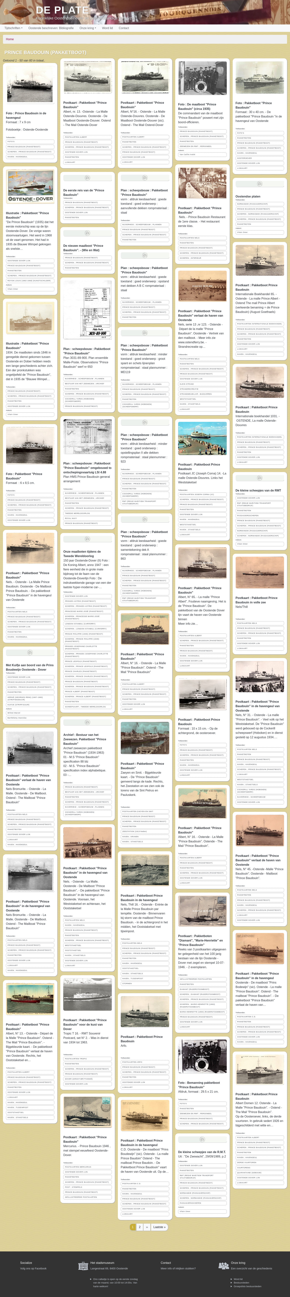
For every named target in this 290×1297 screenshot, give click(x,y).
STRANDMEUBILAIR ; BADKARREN (196, 394)
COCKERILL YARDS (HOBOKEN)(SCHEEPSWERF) (79, 400)
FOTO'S (11, 141)
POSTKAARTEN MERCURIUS (78, 1167)
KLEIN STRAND (187, 384)
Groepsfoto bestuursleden (248, 1286)
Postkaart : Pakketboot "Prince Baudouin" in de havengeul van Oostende (28, 906)
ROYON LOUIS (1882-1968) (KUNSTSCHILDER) (29, 281)
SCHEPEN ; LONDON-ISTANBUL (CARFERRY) (86, 629)
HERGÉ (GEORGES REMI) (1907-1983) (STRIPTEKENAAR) (25, 698)
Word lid (107, 28)
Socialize (26, 1262)
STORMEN (127, 983)
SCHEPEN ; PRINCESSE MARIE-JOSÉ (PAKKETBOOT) (82, 617)
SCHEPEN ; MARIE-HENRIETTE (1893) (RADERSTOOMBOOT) (197, 1005)
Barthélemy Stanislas (17, 718)
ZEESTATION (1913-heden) (134, 831)
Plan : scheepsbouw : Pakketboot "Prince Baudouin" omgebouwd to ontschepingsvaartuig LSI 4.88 (87, 468)
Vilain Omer (13, 289)
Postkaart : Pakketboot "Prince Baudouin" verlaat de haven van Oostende (28, 780)
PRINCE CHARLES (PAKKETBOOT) (81, 671)
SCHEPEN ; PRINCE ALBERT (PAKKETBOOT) (85, 697)
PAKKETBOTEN (14, 271)
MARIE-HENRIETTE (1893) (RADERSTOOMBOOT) (202, 1012)
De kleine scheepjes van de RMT (258, 490)
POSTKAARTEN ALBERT (19, 1072)
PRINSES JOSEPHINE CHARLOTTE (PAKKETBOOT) (81, 647)
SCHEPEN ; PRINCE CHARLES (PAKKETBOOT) (86, 676)
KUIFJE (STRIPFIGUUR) (18, 705)
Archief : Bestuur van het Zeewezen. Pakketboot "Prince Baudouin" (84, 739)
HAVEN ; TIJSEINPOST (18, 1107)
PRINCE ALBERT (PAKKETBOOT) (80, 691)
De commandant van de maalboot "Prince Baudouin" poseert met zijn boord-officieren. (201, 118)
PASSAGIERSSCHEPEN (190, 1203)
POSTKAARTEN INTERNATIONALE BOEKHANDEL (259, 324)
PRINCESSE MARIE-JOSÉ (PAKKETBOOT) (84, 611)
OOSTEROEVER (244, 158)
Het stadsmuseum (102, 1262)
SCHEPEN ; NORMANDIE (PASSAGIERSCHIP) (200, 1198)
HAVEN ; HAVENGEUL (18, 157)
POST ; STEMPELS (73, 1187)
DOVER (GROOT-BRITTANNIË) (79, 1079)
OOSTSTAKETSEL (16, 1112)
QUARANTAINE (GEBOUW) (249, 1173)
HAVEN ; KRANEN (130, 837)
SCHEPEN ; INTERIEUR (190, 258)
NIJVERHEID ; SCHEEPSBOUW (251, 797)
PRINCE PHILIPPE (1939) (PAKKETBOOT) (84, 634)
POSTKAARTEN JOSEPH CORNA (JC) (197, 494)
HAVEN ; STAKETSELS (18, 1117)
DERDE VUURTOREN (247, 1162)
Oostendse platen (248, 196)
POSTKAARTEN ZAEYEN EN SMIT (137, 811)
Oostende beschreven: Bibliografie (51, 28)
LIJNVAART (13, 840)
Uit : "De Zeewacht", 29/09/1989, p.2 (202, 1156)
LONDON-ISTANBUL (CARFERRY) (80, 624)
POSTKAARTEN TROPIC (76, 1059)
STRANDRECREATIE (189, 389)
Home (10, 39)
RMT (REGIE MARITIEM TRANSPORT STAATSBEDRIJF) (139, 502)
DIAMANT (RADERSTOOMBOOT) (194, 989)
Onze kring (87, 28)
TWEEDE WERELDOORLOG (77, 513)
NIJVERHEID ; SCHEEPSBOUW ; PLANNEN (84, 379)
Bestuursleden (241, 1282)
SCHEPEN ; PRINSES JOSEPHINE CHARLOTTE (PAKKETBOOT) (86, 655)
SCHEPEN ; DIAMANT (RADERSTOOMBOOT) (200, 994)
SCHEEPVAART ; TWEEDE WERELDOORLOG (85, 707)
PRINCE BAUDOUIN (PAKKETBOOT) (24, 147)
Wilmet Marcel (14, 713)
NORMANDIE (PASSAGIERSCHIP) (195, 1193)
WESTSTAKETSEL (73, 945)
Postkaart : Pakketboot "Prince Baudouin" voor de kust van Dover (85, 1025)
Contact (124, 28)
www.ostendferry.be (191, 342)
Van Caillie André (187, 154)
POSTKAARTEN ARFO (132, 1062)
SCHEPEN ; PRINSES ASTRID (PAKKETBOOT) (86, 606)
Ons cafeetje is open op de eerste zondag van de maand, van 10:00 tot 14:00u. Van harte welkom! (115, 1283)
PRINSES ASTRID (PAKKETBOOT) (80, 601)
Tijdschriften (12, 28)
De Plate (62, 10)
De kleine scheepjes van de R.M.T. (202, 1152)
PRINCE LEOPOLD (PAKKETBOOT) (81, 661)
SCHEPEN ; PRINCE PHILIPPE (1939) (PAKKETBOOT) (82, 640)
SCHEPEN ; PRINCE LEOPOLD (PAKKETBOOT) (86, 666)
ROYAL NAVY (71, 518)
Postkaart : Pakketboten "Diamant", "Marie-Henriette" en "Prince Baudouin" (200, 940)
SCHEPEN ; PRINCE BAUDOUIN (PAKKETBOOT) (29, 152)
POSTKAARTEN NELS (17, 612)
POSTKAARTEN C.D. (131, 1184)
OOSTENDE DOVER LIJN (19, 261)
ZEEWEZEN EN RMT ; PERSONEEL (196, 146)
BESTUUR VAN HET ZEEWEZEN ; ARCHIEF (84, 384)
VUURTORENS (243, 1168)
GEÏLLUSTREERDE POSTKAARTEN (81, 1197)
